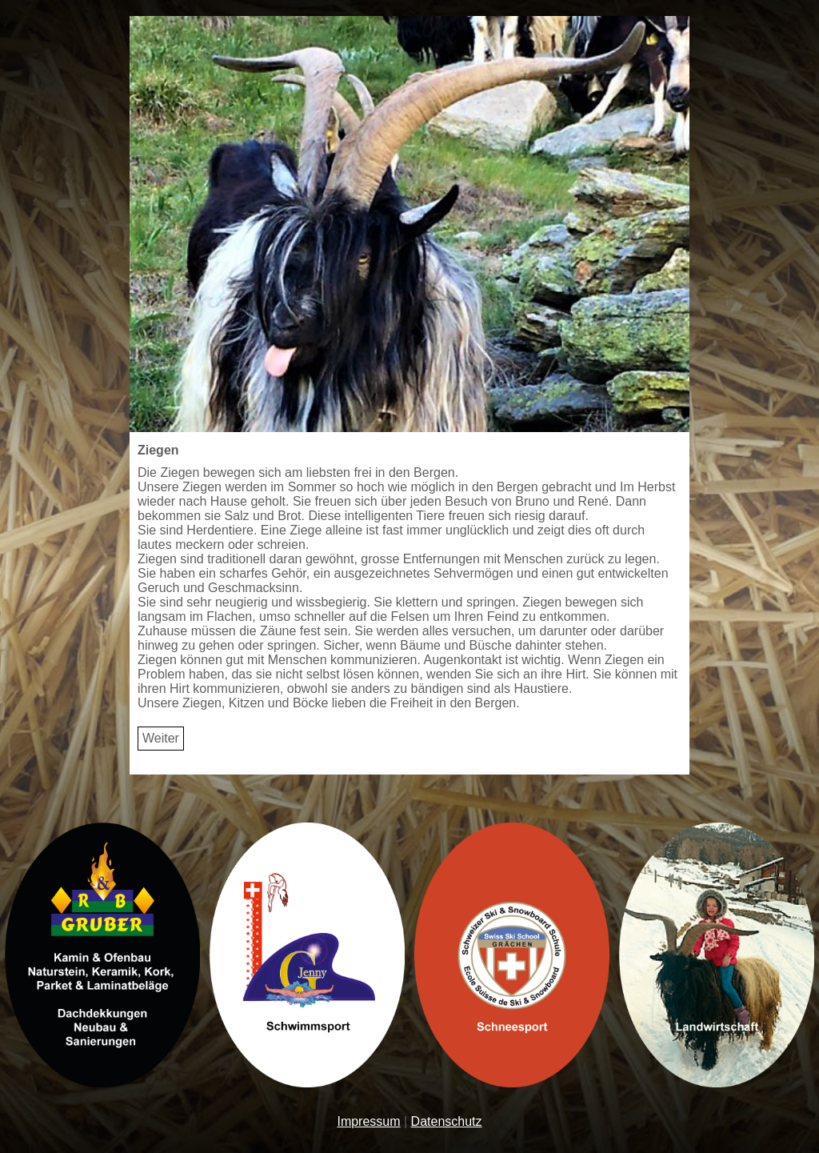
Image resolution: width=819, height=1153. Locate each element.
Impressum (368, 1121)
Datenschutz (446, 1121)
